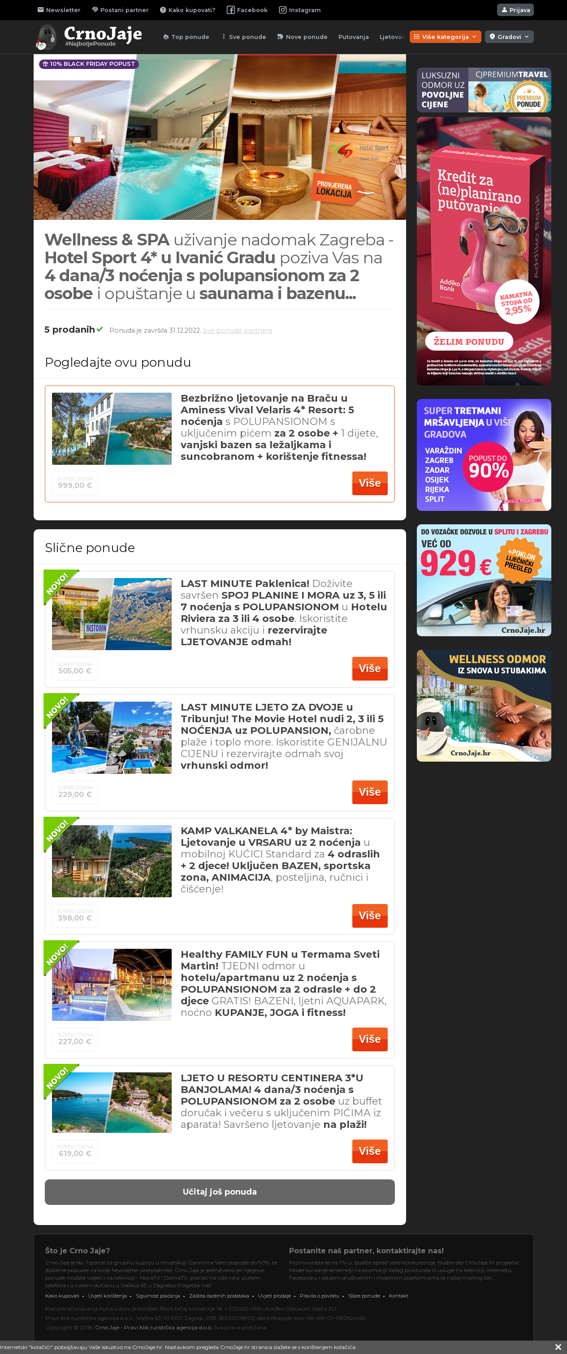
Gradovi (509, 36)
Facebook (247, 9)
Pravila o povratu (319, 1296)
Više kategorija (445, 36)
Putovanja (353, 37)
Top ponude (185, 36)
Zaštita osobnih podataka (219, 1296)
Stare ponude (364, 1296)
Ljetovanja (395, 37)
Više (370, 483)
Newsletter (59, 9)
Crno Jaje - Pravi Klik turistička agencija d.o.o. (153, 1327)
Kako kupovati (62, 1296)
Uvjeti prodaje (274, 1296)
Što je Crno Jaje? (77, 1251)
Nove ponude (302, 36)
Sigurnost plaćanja (158, 1296)
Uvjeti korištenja (107, 1296)
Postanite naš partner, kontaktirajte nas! (366, 1251)
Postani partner (120, 9)
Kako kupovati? (188, 9)
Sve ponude (243, 36)
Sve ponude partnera (237, 330)
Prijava (515, 9)
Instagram (299, 9)
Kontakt (398, 1296)
